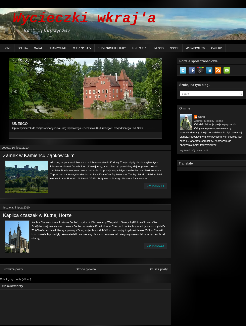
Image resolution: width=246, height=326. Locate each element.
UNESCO (158, 48)
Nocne (174, 48)
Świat (38, 48)
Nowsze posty (13, 269)
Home (7, 48)
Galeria (217, 48)
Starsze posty (158, 269)
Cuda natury (82, 48)
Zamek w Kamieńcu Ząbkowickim (39, 155)
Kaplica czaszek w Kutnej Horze (37, 215)
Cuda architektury (112, 48)
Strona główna (86, 269)
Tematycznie (57, 48)
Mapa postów (195, 48)
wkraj (201, 116)
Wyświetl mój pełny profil (194, 150)
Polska (22, 48)
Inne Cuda (139, 48)
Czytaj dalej (155, 186)
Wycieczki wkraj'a (80, 19)
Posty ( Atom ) (23, 279)
